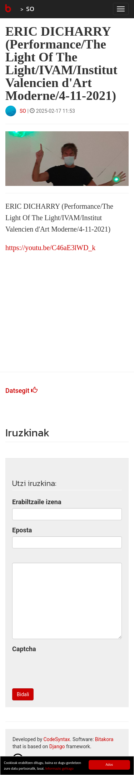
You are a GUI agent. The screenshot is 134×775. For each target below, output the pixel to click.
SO (30, 9)
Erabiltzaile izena (36, 502)
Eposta (22, 530)
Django (57, 746)
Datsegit (21, 390)
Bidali (23, 694)
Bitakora (104, 739)
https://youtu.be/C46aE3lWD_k (50, 248)
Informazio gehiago (59, 768)
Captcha (24, 649)
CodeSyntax (57, 739)
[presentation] (66, 669)
